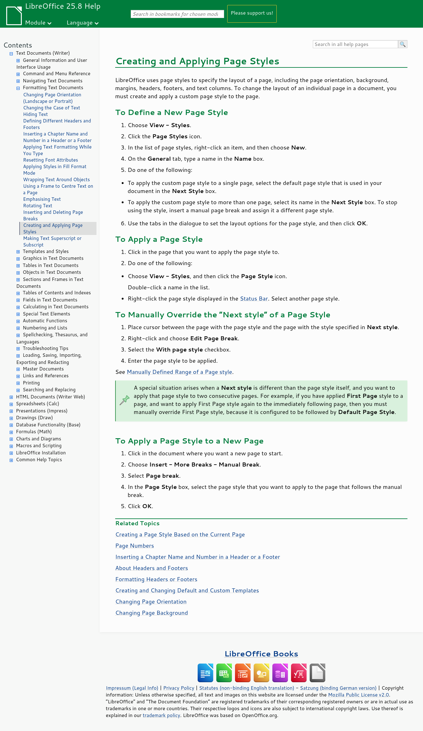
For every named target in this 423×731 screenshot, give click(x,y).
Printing (31, 382)
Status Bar (254, 298)
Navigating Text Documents (52, 80)
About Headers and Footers (151, 568)
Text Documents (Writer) (43, 53)
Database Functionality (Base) (48, 424)
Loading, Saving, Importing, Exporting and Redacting (49, 359)
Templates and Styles (46, 251)
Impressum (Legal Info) (132, 687)
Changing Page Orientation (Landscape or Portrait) (52, 97)
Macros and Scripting (39, 445)
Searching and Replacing (49, 389)
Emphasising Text (42, 199)
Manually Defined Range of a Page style (179, 372)
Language (80, 22)
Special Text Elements (46, 313)
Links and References (45, 375)
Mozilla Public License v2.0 (358, 694)
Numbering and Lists (45, 327)
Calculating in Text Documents (55, 306)
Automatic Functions (45, 320)
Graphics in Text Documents (53, 258)
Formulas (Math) (34, 431)
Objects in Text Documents (52, 272)
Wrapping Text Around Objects (56, 179)
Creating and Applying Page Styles (52, 228)
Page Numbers (134, 545)
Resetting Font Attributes (50, 160)
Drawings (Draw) (34, 417)
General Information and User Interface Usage (51, 64)
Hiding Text (35, 114)
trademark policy (161, 715)
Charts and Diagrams (38, 438)
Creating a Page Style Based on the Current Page (180, 534)
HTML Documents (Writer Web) (50, 396)
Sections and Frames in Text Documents (49, 283)
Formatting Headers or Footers (156, 579)
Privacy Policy (178, 687)
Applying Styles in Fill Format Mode (55, 169)
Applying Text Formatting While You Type (57, 150)
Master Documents (43, 369)
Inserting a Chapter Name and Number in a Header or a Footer (57, 137)
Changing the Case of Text (51, 107)
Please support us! (252, 12)
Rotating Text (37, 205)
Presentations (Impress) (42, 410)
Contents (17, 45)
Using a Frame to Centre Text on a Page (58, 189)
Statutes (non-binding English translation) (246, 687)
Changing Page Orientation (151, 601)
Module (35, 22)
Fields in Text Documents (50, 300)
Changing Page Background (151, 613)
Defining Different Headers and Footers (57, 124)
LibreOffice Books (261, 653)
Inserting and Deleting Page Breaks (53, 215)
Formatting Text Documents (53, 87)
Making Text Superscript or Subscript (52, 241)
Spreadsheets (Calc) (37, 403)
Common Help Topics (39, 459)
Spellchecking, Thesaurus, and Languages (51, 338)
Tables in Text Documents (50, 265)
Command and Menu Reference (56, 73)
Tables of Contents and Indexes (57, 292)
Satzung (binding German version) (338, 687)
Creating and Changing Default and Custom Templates (187, 590)
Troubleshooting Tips (45, 348)
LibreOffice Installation (41, 452)
